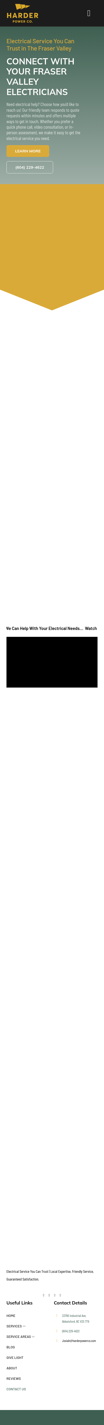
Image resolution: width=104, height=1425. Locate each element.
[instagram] (60, 1295)
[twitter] (49, 1295)
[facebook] (43, 1295)
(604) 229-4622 (71, 1331)
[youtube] (54, 1295)
